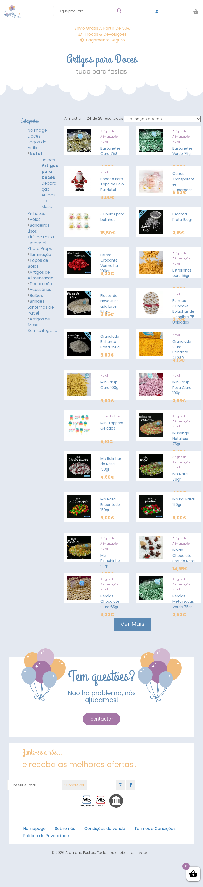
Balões (48, 160)
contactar (101, 719)
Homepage (34, 828)
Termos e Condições (155, 828)
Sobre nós (65, 828)
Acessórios (40, 290)
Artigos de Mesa (48, 201)
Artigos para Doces (50, 171)
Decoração (49, 186)
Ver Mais (132, 624)
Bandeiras (39, 225)
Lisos (32, 231)
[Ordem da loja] (162, 119)
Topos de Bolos (38, 263)
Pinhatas (36, 213)
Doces (34, 136)
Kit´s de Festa (41, 237)
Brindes (36, 301)
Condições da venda (104, 828)
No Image (37, 130)
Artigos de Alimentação (40, 275)
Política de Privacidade (46, 836)
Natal (35, 153)
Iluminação (40, 254)
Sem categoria (42, 330)
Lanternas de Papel (41, 310)
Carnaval (37, 243)
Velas (34, 219)
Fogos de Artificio (37, 145)
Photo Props (40, 249)
